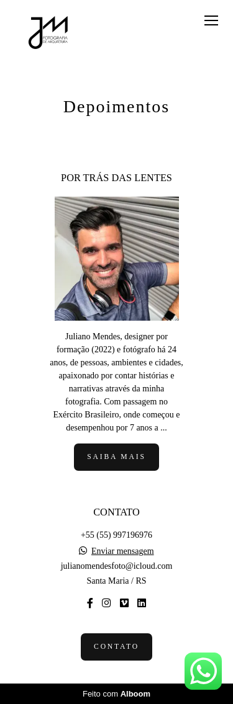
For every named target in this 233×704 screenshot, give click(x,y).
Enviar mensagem (122, 551)
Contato (116, 647)
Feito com (116, 693)
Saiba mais (116, 457)
